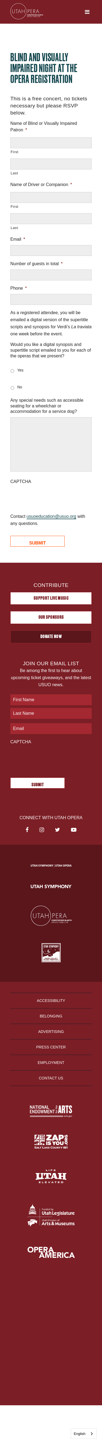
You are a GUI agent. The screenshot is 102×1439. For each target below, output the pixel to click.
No (19, 387)
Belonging (51, 1016)
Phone (18, 288)
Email (17, 239)
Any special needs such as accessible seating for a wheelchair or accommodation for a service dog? (47, 406)
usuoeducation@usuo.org (51, 516)
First (14, 152)
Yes (20, 370)
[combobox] (84, 1433)
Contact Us (51, 1078)
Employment (51, 1062)
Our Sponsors (51, 617)
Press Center (51, 1047)
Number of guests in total (36, 263)
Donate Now (51, 637)
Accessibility (51, 1000)
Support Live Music (51, 598)
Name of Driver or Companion (41, 184)
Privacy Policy (51, 1305)
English (79, 1434)
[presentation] (51, 498)
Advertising (51, 1031)
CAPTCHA (20, 481)
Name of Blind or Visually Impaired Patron (43, 126)
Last (14, 173)
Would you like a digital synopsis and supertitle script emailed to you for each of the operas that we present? (50, 350)
